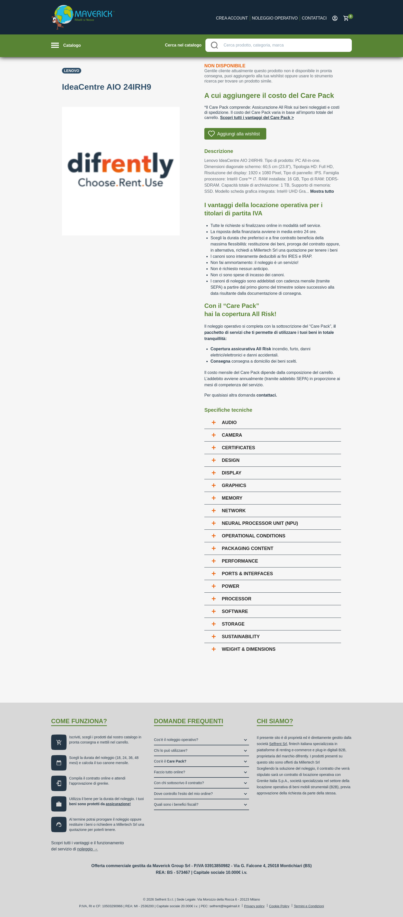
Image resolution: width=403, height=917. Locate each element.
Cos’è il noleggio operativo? (176, 740)
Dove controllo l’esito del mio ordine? (183, 794)
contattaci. (267, 395)
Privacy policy (254, 906)
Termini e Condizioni (309, 906)
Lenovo (71, 71)
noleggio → (87, 849)
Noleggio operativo (275, 18)
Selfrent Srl (278, 744)
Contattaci (314, 18)
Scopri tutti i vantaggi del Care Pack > (257, 117)
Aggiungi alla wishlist (238, 133)
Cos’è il (170, 761)
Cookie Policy (279, 906)
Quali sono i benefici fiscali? (176, 804)
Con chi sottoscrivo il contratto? (179, 783)
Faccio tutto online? (169, 772)
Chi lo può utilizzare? (170, 750)
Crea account (232, 18)
